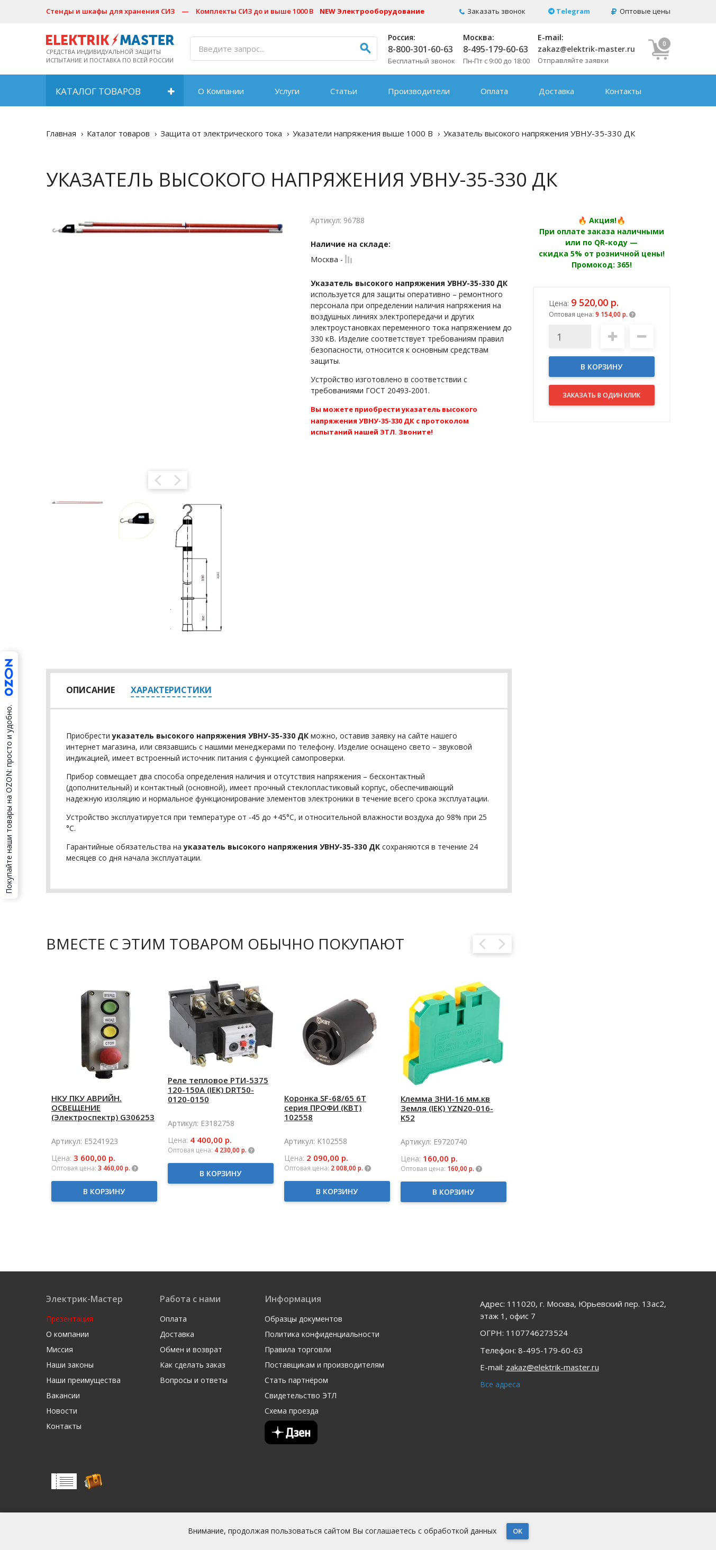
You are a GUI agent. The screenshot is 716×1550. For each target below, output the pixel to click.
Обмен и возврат (191, 1349)
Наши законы (70, 1365)
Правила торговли (298, 1349)
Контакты (623, 91)
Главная (61, 133)
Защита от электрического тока (221, 133)
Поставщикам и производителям (324, 1365)
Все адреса (500, 1384)
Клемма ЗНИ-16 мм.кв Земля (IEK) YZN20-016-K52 (447, 1108)
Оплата (494, 91)
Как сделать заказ (192, 1365)
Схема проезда (292, 1411)
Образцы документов (303, 1319)
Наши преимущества (83, 1380)
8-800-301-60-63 (420, 49)
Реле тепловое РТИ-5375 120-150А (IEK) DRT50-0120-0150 (218, 1089)
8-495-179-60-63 (495, 49)
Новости (61, 1411)
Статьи (343, 91)
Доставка (556, 91)
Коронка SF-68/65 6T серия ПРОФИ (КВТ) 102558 (325, 1107)
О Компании (221, 91)
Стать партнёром (296, 1380)
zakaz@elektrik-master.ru (586, 49)
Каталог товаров (98, 91)
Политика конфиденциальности (322, 1334)
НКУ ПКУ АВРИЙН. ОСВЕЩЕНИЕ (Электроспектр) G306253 (103, 1107)
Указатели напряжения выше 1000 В (363, 133)
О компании (67, 1334)
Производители (419, 91)
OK (517, 1531)
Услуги (287, 91)
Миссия (59, 1349)
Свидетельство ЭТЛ (301, 1395)
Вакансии (63, 1395)
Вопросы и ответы (194, 1380)
